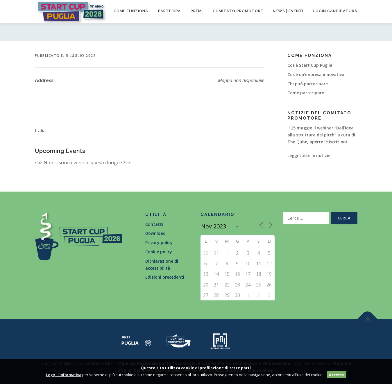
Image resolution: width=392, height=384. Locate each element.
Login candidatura (335, 11)
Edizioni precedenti (164, 277)
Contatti (154, 224)
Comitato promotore (238, 11)
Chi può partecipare (307, 83)
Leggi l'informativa (63, 374)
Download (155, 233)
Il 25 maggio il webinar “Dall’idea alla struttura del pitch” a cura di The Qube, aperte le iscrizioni (321, 135)
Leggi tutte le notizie (308, 155)
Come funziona (131, 11)
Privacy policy (159, 242)
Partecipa (169, 11)
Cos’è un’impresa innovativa (315, 74)
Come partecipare (305, 92)
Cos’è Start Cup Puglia (309, 65)
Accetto (337, 374)
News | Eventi (288, 11)
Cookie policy (158, 252)
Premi (197, 11)
